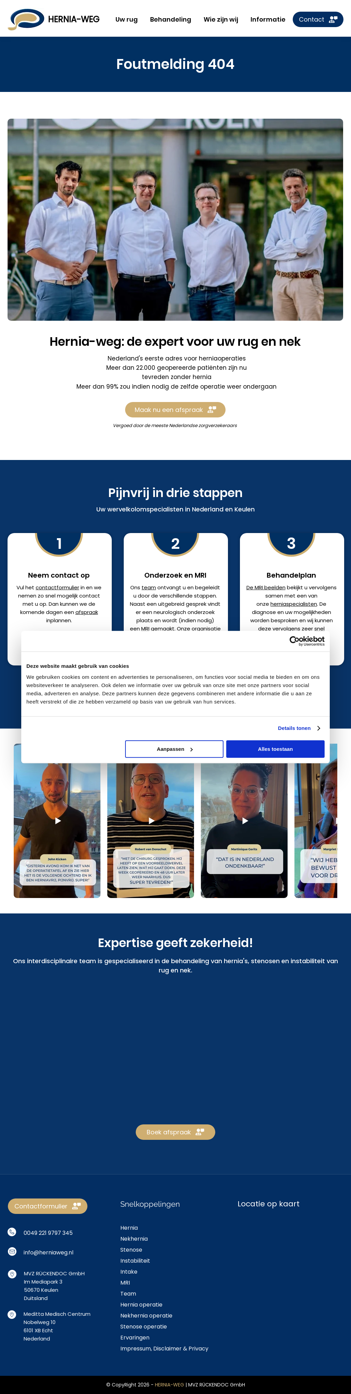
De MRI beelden (266, 587)
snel (319, 628)
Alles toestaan (275, 749)
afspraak (86, 612)
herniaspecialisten (293, 603)
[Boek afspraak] (175, 1132)
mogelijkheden (312, 612)
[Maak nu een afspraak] (175, 409)
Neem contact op (59, 575)
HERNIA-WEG (73, 19)
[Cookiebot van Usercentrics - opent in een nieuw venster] (295, 641)
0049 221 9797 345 (48, 1233)
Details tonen (294, 728)
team (149, 587)
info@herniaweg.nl (48, 1252)
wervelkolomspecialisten (145, 509)
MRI (145, 628)
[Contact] (318, 19)
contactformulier (57, 587)
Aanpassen (175, 749)
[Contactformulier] (47, 1206)
